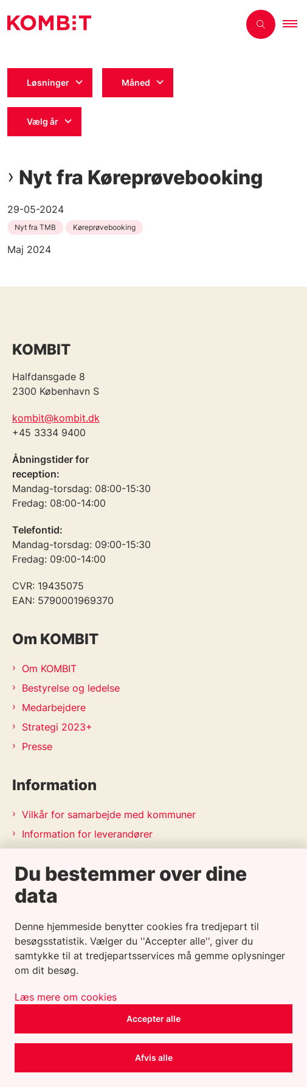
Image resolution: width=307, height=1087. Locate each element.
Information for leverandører (87, 834)
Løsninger (48, 82)
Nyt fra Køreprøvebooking (141, 178)
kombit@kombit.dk (56, 418)
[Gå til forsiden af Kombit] (119, 24)
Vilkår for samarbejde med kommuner (109, 814)
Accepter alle (153, 1018)
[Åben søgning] (260, 24)
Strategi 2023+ (57, 727)
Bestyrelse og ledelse (71, 688)
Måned (136, 82)
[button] (295, 24)
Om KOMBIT (49, 668)
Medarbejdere (54, 707)
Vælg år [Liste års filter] (42, 121)
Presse (37, 746)
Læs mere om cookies (66, 997)
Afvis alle (154, 1057)
